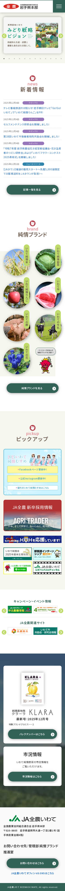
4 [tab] (19, 58)
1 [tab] (4, 58)
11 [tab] (56, 58)
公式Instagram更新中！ (33, 478)
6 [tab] (30, 58)
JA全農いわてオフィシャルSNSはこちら (32, 873)
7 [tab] (35, 58)
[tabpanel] (32, 35)
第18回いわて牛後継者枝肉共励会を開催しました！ (31, 136)
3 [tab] (14, 58)
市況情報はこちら (32, 776)
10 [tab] (51, 58)
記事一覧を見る (32, 189)
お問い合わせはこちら (32, 863)
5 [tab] (25, 58)
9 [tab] (45, 58)
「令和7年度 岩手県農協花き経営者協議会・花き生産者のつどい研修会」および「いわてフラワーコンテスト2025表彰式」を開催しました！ (32, 153)
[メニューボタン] (59, 6)
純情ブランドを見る (31, 388)
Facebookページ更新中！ (33, 469)
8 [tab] (40, 58)
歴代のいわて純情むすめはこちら (33, 487)
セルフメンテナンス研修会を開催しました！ (26, 124)
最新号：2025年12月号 (32, 719)
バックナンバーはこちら (32, 734)
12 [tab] (61, 58)
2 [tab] (9, 58)
